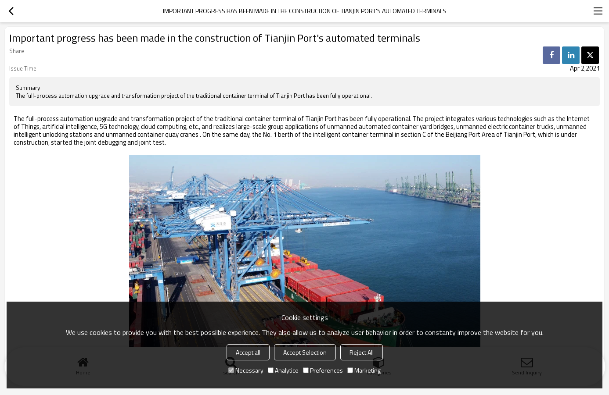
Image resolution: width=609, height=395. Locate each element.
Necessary (245, 370)
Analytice (283, 370)
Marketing (364, 370)
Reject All (362, 352)
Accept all (248, 352)
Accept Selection (305, 352)
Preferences (323, 370)
